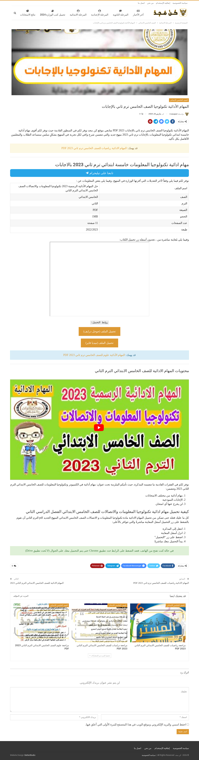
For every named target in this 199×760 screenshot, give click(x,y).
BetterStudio (30, 755)
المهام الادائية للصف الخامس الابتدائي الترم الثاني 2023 (37, 583)
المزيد (23, 13)
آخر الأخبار (129, 13)
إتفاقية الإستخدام (163, 3)
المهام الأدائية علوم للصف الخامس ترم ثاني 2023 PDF (94, 355)
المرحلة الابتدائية (69, 13)
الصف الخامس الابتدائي (179, 100)
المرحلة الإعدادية (90, 13)
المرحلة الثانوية (111, 13)
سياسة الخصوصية (180, 3)
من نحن (150, 3)
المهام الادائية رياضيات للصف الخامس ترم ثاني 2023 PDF (94, 148)
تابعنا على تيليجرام (99, 173)
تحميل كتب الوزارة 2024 (43, 13)
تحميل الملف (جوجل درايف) (99, 331)
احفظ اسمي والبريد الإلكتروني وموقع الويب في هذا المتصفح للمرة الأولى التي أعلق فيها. (135, 724)
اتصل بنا (141, 3)
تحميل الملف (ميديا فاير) (99, 342)
